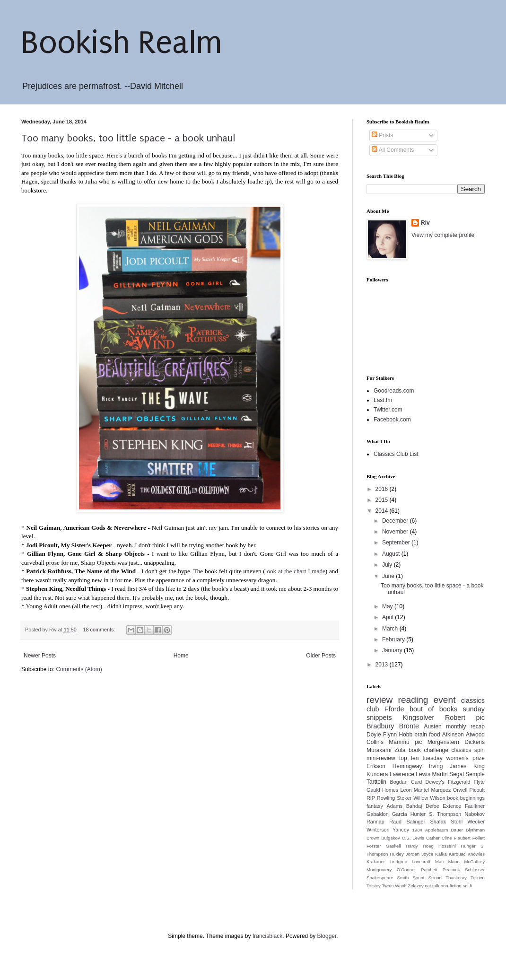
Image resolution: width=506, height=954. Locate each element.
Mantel (421, 790)
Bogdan (399, 782)
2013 (382, 664)
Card (416, 782)
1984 (417, 829)
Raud (395, 821)
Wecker (476, 821)
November (396, 531)
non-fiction (451, 885)
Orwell (460, 790)
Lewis (423, 774)
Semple (475, 774)
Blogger (327, 936)
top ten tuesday (421, 758)
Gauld (373, 790)
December (396, 520)
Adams (394, 806)
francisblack (267, 936)
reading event (427, 700)
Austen (432, 726)
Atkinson (453, 734)
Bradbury (380, 726)
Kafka (441, 854)
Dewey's (434, 782)
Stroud (435, 877)
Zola (399, 750)
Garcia (399, 814)
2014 (382, 511)
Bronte (409, 726)
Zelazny (416, 885)
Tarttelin (376, 782)
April (388, 617)
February (394, 639)
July (388, 564)
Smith (403, 877)
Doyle (373, 734)
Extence (452, 806)
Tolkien (478, 877)
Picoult (477, 790)
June (389, 576)
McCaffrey (474, 861)
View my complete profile (442, 235)
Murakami (379, 750)
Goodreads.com (394, 390)
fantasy (374, 806)
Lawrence (402, 774)
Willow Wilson (429, 798)
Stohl (457, 821)
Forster (373, 846)
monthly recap (465, 726)
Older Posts (321, 655)
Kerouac (457, 854)
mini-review (380, 758)
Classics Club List (396, 454)
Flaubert (462, 837)
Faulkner (475, 806)
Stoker (404, 798)
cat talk (432, 885)
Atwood (475, 734)
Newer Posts (40, 655)
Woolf (400, 885)
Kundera (377, 774)
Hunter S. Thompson (436, 814)
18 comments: (99, 629)
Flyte (479, 782)
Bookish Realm (121, 43)
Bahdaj (414, 806)
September (396, 542)
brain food (427, 734)
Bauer (457, 829)
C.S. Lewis (413, 837)
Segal (456, 774)
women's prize (465, 758)
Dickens (474, 742)
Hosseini (447, 846)
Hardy (412, 846)
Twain (388, 885)
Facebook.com (392, 419)
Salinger (415, 821)
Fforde (394, 709)
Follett (478, 837)
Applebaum (436, 829)
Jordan (412, 854)
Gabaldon (377, 814)
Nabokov (474, 814)
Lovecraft (421, 861)
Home (181, 655)
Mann (454, 861)
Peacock (451, 869)
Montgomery (379, 869)
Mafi (439, 861)
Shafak (438, 821)
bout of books (433, 709)
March (391, 628)
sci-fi (467, 885)
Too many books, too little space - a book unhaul (128, 138)
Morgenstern (443, 742)
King (479, 766)
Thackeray (456, 877)
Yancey (401, 829)
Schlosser (475, 869)
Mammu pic (405, 742)
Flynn (390, 734)
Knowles (476, 854)
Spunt (418, 877)
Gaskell (393, 846)
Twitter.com (388, 409)
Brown (372, 837)
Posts (382, 135)
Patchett (429, 869)
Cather (433, 837)
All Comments (393, 150)
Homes (390, 790)
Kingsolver (418, 717)
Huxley (396, 854)
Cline (447, 837)
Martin (439, 774)
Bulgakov (390, 837)
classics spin (468, 750)
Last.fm (383, 400)
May (388, 606)
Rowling (386, 798)
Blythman (475, 829)
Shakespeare (379, 877)
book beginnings (466, 798)
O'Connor (406, 869)
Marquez (441, 790)
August (391, 554)
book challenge (428, 750)
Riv (425, 222)
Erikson (375, 766)
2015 (382, 500)
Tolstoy (373, 885)
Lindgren (398, 861)
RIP (370, 798)
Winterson (378, 829)
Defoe (432, 806)
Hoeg (428, 846)
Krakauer (375, 861)
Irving (436, 766)
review (379, 700)
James (458, 766)
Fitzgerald (459, 782)
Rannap (375, 821)
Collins (375, 742)
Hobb (405, 734)
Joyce (427, 854)
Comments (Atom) (79, 669)
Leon (406, 790)
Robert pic (465, 717)
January (393, 650)
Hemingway (407, 766)
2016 (382, 489)
